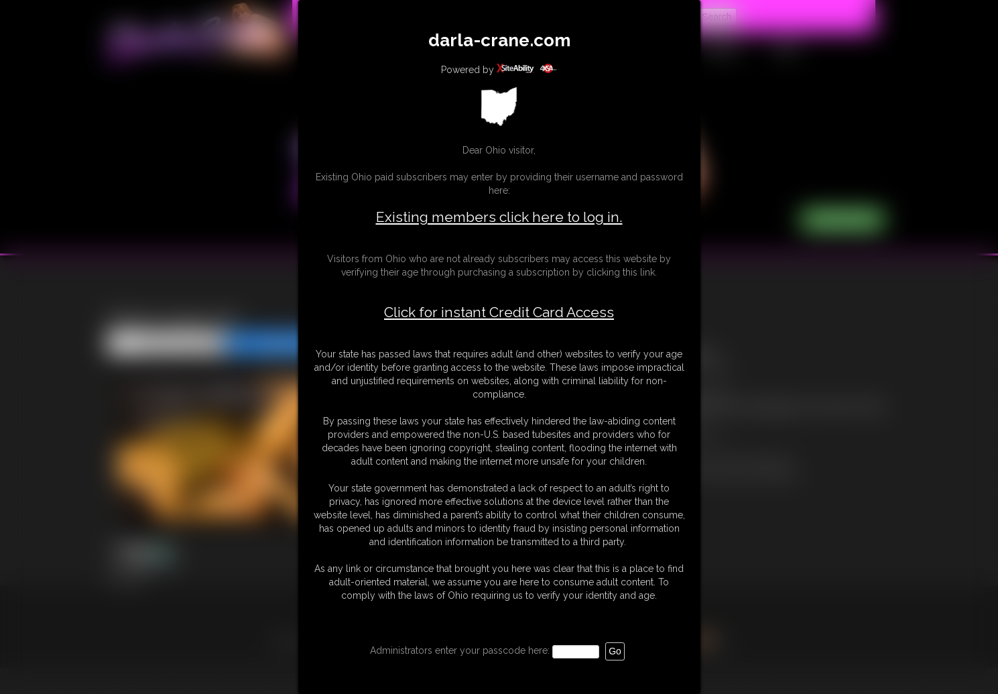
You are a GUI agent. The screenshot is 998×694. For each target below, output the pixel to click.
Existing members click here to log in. (499, 217)
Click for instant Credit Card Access (499, 312)
